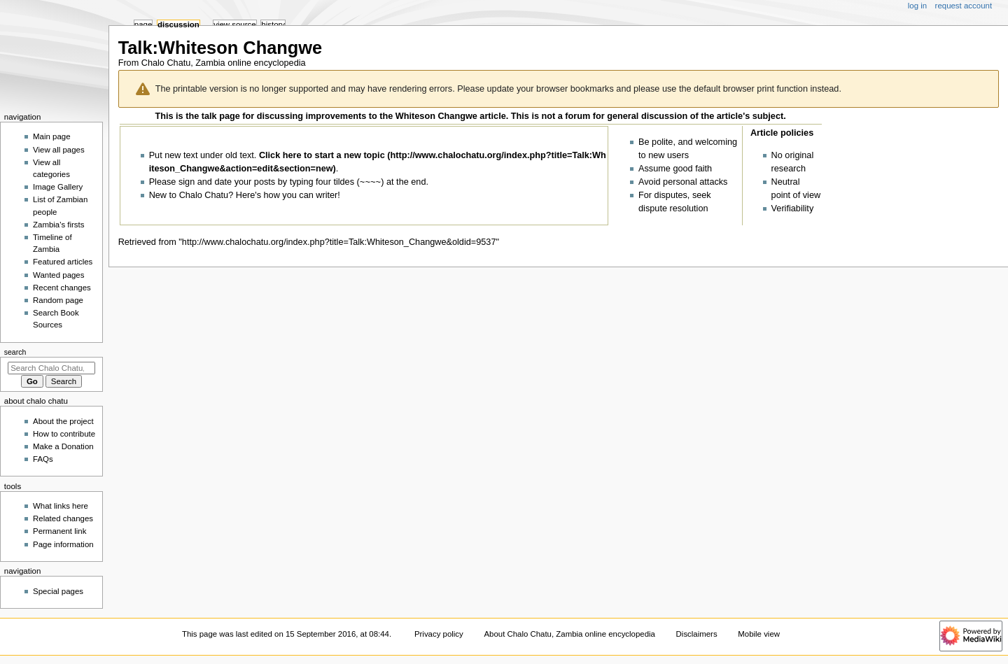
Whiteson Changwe (436, 116)
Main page (52, 136)
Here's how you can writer (287, 196)
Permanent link (59, 531)
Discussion (179, 24)
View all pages (59, 150)
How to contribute (64, 434)
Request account (964, 5)
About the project (63, 421)
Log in (917, 5)
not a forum (566, 116)
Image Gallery (58, 187)
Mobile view (759, 634)
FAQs (43, 459)
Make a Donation (63, 446)
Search (15, 352)
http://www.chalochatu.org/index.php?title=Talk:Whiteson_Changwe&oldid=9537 (339, 242)
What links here (60, 506)
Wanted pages (58, 275)
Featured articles (62, 261)
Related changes (63, 518)
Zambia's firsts (58, 224)
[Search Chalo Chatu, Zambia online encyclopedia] (51, 368)
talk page (221, 116)
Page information (63, 544)
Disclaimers (697, 634)
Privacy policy (438, 634)
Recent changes (62, 287)
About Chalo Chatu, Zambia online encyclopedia (569, 634)
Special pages (58, 591)
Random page (58, 300)
